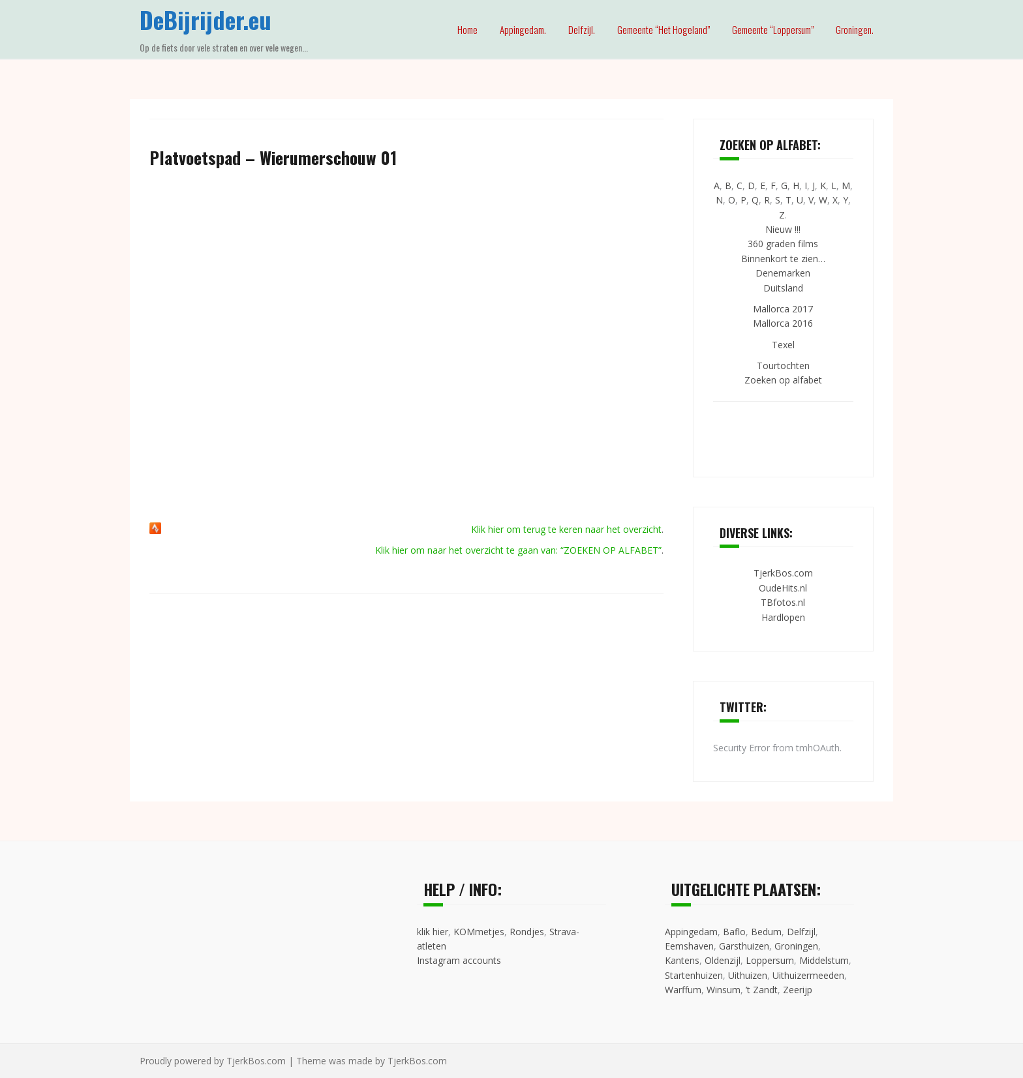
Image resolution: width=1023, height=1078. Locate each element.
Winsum (724, 989)
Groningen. (855, 29)
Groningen (796, 946)
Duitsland (783, 288)
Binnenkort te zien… (783, 258)
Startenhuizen (694, 975)
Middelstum (824, 960)
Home (467, 29)
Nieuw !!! (783, 229)
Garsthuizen (744, 946)
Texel (783, 344)
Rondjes (527, 931)
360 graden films (783, 243)
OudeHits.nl (783, 588)
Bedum (766, 931)
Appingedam (691, 931)
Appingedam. (523, 29)
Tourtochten (783, 365)
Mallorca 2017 (783, 309)
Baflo (734, 931)
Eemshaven (689, 946)
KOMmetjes (478, 931)
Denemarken (783, 273)
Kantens (682, 960)
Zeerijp (797, 989)
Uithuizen (747, 975)
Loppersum (770, 960)
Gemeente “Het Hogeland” (663, 29)
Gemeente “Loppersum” (773, 29)
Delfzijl (801, 931)
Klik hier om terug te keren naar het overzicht (566, 529)
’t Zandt (762, 989)
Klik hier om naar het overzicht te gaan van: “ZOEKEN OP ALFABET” (518, 550)
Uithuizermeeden (808, 975)
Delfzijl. (581, 29)
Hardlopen (783, 617)
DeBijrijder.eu (205, 19)
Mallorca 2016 (783, 323)
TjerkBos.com (783, 573)
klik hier (432, 931)
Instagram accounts (459, 960)
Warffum (683, 989)
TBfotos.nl (783, 602)
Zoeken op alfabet (783, 380)
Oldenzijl (723, 960)
